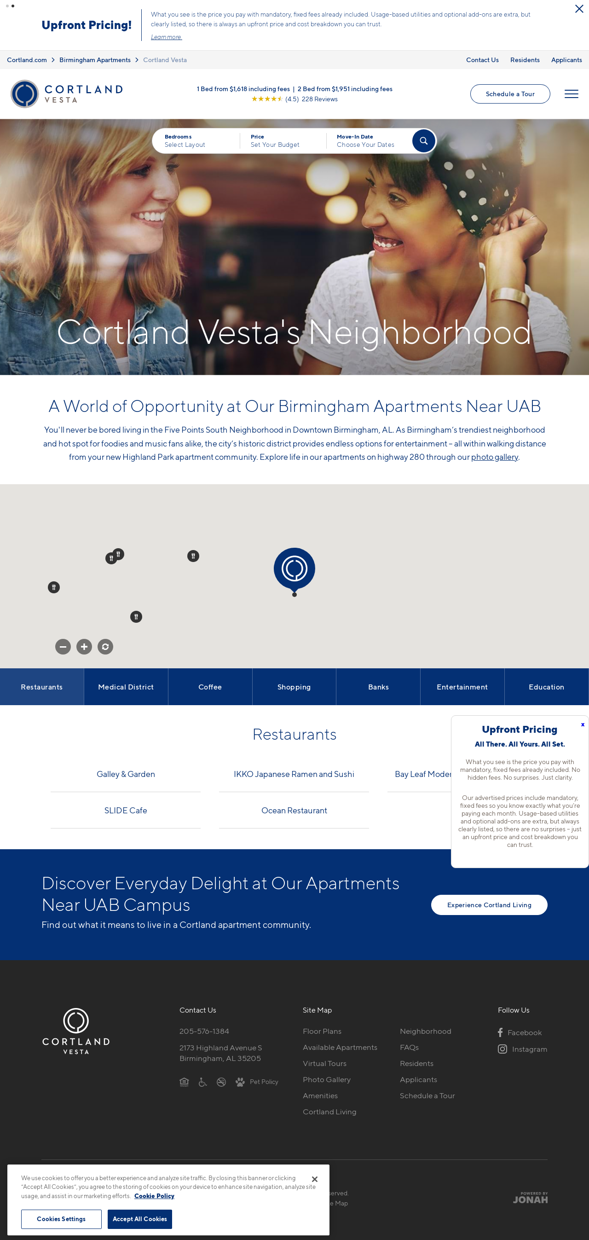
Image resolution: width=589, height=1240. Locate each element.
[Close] (315, 1179)
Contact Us (482, 58)
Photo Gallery (327, 1078)
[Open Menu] (571, 92)
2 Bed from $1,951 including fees (345, 87)
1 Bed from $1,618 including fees (243, 87)
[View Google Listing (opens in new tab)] (294, 97)
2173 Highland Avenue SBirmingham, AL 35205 (220, 1052)
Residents (525, 58)
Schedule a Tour (510, 92)
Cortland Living (330, 1110)
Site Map (335, 1201)
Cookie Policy (154, 1195)
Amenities (320, 1094)
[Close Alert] (106, 11)
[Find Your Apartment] (423, 139)
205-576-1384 (204, 1030)
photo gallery (494, 455)
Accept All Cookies (140, 1219)
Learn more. (283, 36)
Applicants (566, 58)
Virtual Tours (324, 1061)
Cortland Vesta (165, 58)
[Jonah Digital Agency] (526, 1196)
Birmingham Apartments (95, 58)
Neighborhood (425, 1030)
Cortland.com (27, 58)
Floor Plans (322, 1030)
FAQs (409, 1046)
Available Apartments (340, 1046)
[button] (7, 6)
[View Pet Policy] (257, 1080)
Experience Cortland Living (489, 903)
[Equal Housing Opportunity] (184, 1080)
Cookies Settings (61, 1219)
